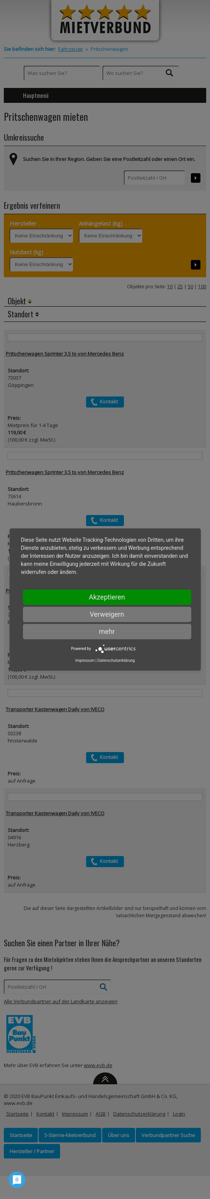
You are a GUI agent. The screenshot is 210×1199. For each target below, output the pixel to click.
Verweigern (107, 614)
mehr (107, 631)
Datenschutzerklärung (116, 660)
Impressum (84, 660)
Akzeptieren (107, 597)
